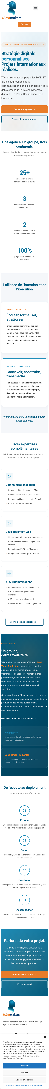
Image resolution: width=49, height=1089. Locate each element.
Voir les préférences (24, 1080)
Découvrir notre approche (24, 119)
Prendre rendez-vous (24, 974)
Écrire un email (24, 984)
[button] (45, 1037)
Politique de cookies (13, 1086)
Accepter (24, 1065)
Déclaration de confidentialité (31, 1086)
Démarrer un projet (24, 109)
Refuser (24, 1073)
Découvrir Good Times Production (18, 718)
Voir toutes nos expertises (24, 621)
